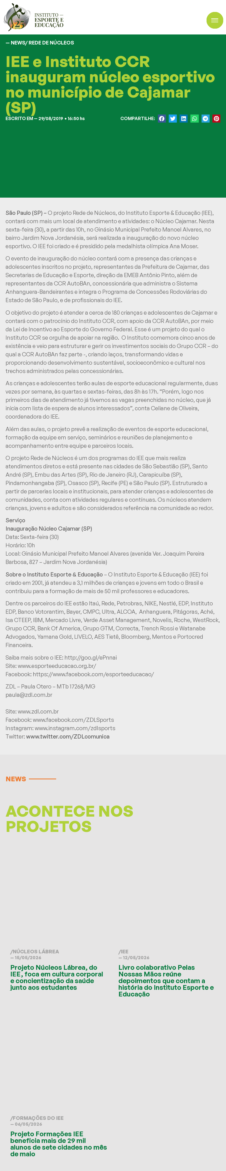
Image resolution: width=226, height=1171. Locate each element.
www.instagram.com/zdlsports (75, 728)
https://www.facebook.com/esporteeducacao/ (93, 674)
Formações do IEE (38, 1118)
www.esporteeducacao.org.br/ (57, 665)
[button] (162, 119)
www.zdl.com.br (38, 711)
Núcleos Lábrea (36, 951)
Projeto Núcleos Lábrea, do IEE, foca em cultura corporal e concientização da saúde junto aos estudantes (56, 977)
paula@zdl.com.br (29, 694)
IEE (124, 951)
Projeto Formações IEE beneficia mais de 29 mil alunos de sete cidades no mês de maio (58, 1144)
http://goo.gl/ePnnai (90, 657)
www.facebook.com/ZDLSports (73, 719)
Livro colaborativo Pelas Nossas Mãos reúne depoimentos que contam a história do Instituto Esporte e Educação (166, 980)
